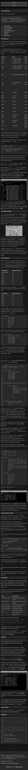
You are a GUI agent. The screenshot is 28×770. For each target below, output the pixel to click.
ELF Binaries (7, 25)
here (22, 350)
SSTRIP (6, 34)
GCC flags (6, 32)
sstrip (2, 647)
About (14, 5)
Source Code (7, 35)
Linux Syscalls (7, 29)
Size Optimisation (8, 27)
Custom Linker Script (9, 30)
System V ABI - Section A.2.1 (13, 265)
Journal (14, 2)
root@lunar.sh (8, 757)
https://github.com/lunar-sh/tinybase (10, 711)
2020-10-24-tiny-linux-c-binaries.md (10, 763)
